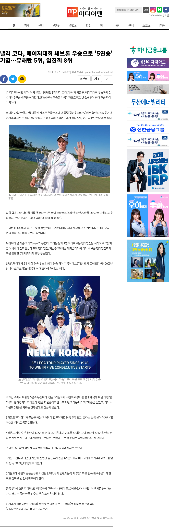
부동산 (56, 25)
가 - (108, 78)
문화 (162, 25)
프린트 (83, 79)
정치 (102, 25)
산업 (41, 25)
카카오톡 (22, 79)
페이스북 (4, 79)
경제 (27, 25)
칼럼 (88, 25)
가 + (96, 78)
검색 (146, 10)
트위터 (13, 79)
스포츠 (146, 25)
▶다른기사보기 (39, 509)
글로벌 (73, 25)
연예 (131, 25)
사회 (117, 25)
